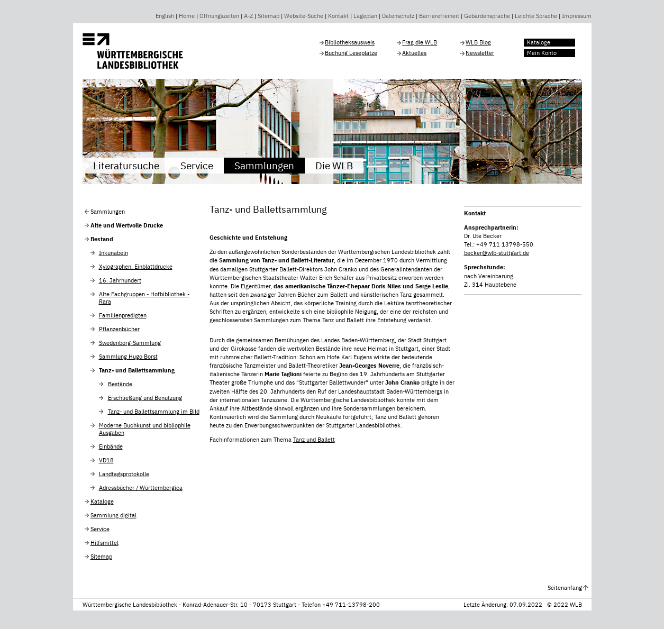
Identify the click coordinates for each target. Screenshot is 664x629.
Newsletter (480, 53)
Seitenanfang (565, 587)
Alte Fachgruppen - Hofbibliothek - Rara (144, 297)
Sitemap (268, 16)
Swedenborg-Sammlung (130, 343)
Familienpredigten (123, 315)
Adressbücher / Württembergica (141, 487)
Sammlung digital (113, 515)
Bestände (120, 384)
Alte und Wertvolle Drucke (126, 225)
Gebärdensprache (487, 16)
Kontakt (338, 16)
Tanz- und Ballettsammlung (137, 370)
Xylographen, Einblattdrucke (135, 266)
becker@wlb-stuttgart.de (496, 253)
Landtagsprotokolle (124, 474)
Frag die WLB (419, 42)
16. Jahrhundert (120, 280)
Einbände (111, 446)
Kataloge (538, 42)
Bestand (101, 239)
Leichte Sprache (536, 16)
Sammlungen (264, 165)
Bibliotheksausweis (350, 42)
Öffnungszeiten (219, 16)
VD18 (106, 460)
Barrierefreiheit (439, 16)
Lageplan (365, 16)
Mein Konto (542, 53)
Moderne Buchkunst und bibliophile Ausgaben (144, 429)
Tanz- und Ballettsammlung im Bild (153, 411)
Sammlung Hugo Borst (128, 356)
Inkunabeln (113, 253)
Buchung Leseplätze (351, 53)
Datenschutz (398, 16)
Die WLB (334, 165)
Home (187, 16)
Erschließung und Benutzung (145, 398)
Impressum (577, 16)
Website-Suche (303, 16)
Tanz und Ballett (314, 439)
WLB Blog (478, 42)
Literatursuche (126, 165)
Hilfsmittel (104, 542)
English (165, 16)
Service (196, 165)
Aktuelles (414, 53)
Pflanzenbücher (119, 329)
